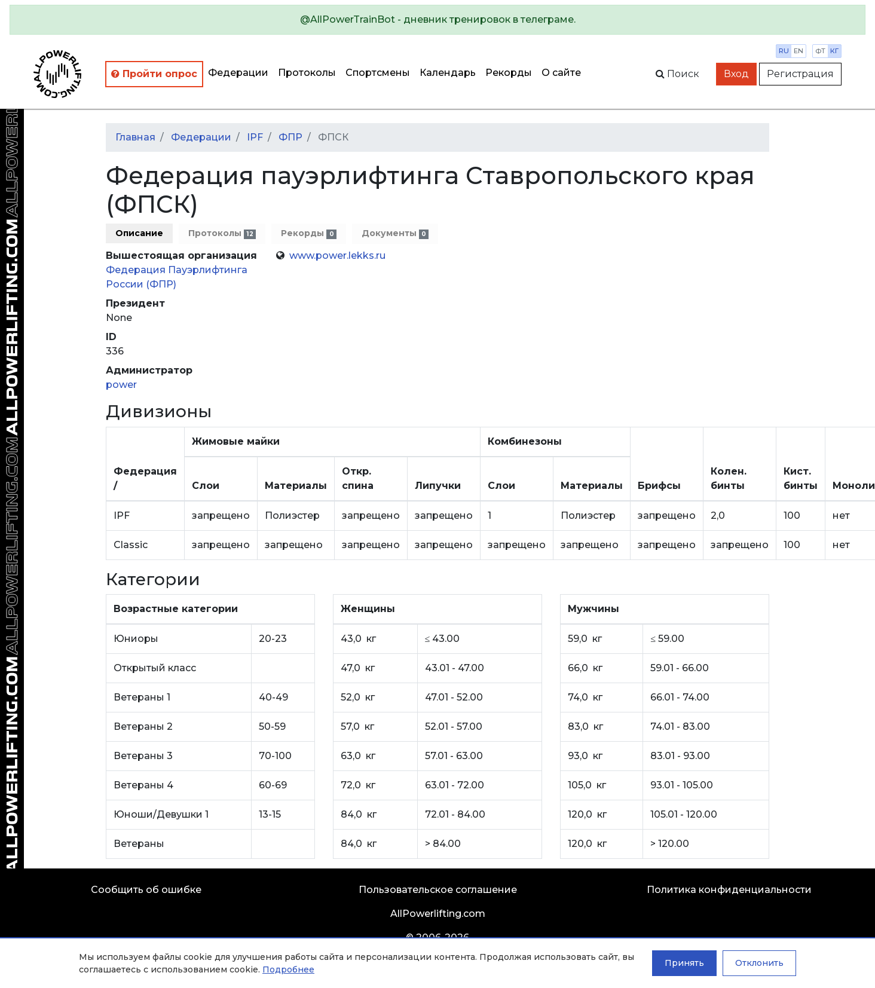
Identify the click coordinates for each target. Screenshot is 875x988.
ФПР (290, 137)
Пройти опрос (154, 73)
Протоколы (307, 72)
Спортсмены (377, 72)
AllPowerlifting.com (437, 913)
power (121, 384)
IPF (255, 137)
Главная (135, 137)
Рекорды (508, 72)
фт (820, 51)
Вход (736, 73)
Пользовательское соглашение (438, 889)
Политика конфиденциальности (729, 889)
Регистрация (800, 73)
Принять (684, 963)
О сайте (561, 72)
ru (784, 51)
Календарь (448, 72)
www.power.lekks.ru (337, 255)
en (798, 51)
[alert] (437, 20)
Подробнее (288, 969)
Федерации (238, 72)
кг (834, 51)
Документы (395, 233)
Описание (139, 233)
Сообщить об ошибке (146, 889)
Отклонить (759, 963)
